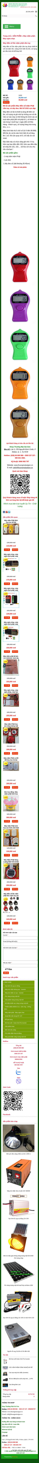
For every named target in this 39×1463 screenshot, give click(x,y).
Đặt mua (6, 102)
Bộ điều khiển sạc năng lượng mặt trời (16, 1003)
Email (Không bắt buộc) (10, 941)
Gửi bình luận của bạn (10, 947)
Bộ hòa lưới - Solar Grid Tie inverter (15, 1023)
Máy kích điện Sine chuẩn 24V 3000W (18, 1191)
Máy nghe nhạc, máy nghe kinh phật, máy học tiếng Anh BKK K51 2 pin (11, 623)
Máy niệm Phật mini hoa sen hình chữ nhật (11, 827)
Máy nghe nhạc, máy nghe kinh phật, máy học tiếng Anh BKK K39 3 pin (11, 555)
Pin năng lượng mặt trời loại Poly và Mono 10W (18, 1285)
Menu (11, 26)
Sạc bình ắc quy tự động (12, 986)
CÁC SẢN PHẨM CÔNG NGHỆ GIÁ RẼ (20, 1367)
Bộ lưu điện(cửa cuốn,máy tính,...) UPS (21, 1378)
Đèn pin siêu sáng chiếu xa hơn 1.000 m (18, 1154)
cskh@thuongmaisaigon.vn (23, 468)
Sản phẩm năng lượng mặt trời (14, 1000)
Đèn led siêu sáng (10, 1030)
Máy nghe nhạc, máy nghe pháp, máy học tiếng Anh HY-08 (11, 691)
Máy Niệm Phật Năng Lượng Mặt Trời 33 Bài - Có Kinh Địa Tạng (11, 861)
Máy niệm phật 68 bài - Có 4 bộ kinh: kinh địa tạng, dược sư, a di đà (11, 657)
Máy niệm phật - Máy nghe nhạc (14, 1012)
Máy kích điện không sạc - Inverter (15, 989)
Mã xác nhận (7, 963)
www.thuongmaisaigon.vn (23, 465)
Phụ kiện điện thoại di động (13, 1033)
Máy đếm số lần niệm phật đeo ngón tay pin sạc (11, 895)
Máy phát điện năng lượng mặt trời (15, 1037)
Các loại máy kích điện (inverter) (18, 1372)
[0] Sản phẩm (30, 11)
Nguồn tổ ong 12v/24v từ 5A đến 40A (18, 1351)
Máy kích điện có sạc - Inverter (14, 993)
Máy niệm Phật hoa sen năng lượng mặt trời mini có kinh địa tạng (11, 725)
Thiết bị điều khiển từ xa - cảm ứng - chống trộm (17, 1008)
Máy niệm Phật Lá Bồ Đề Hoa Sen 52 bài (11, 759)
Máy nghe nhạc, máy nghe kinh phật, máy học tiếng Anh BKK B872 (11, 590)
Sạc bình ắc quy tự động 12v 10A (19, 1218)
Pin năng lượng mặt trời (11, 996)
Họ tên (5, 935)
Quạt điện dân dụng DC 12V (13, 1016)
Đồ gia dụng (8, 1019)
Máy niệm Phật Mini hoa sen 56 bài (11, 521)
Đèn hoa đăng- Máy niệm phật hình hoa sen (11, 793)
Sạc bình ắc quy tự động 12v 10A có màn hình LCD (18, 1317)
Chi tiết (7, 549)
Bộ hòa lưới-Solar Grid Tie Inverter (19, 1359)
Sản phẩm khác (9, 1026)
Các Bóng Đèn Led (14, 1384)
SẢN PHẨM (7, 982)
